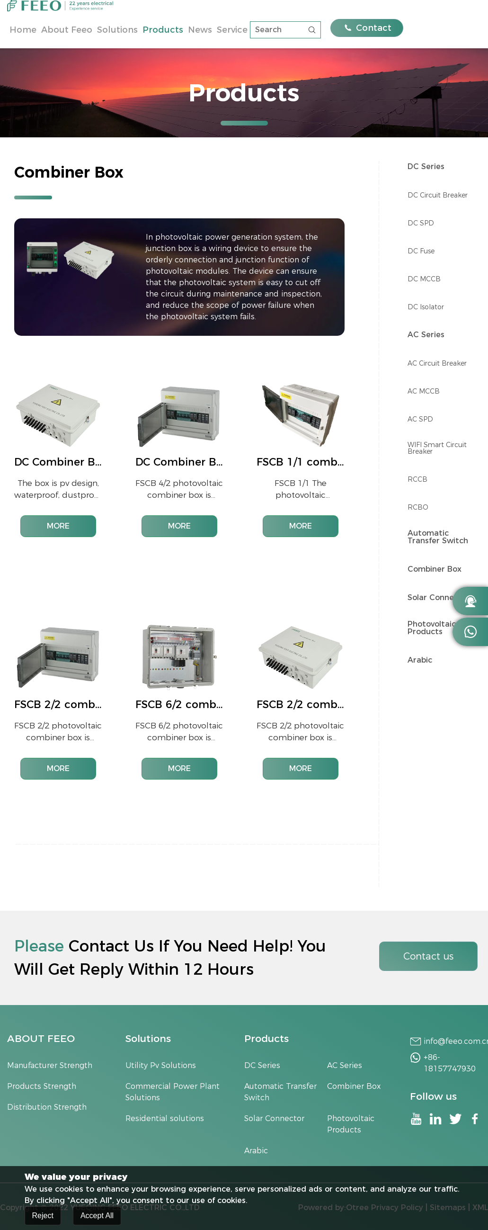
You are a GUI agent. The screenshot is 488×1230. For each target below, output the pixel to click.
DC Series (426, 167)
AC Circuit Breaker (437, 363)
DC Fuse (421, 251)
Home (22, 30)
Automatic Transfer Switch (438, 537)
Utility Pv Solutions (160, 1065)
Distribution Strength (47, 1107)
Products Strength (41, 1086)
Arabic (420, 660)
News (200, 30)
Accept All (97, 1217)
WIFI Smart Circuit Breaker (437, 448)
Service (232, 30)
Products (162, 30)
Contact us (428, 956)
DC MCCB (424, 279)
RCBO (418, 507)
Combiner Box (434, 569)
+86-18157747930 (450, 1063)
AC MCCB (424, 391)
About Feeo (66, 30)
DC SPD (421, 223)
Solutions (117, 30)
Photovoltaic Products (432, 628)
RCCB (417, 479)
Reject (42, 1217)
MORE (58, 525)
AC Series (426, 335)
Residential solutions (164, 1118)
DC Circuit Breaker (438, 195)
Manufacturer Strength (49, 1065)
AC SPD (420, 419)
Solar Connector (439, 598)
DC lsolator (426, 307)
